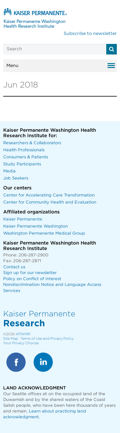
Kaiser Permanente (22, 219)
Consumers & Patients (25, 157)
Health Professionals (23, 150)
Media (9, 171)
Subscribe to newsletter (90, 33)
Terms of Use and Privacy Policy (47, 338)
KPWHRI (23, 334)
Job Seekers (15, 178)
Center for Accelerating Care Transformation (49, 195)
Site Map (10, 338)
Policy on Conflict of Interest (32, 279)
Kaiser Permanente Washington (35, 226)
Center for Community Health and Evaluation (49, 202)
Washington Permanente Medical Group (44, 233)
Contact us (14, 267)
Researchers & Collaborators (32, 143)
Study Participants (22, 164)
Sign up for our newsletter (30, 273)
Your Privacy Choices (21, 343)
